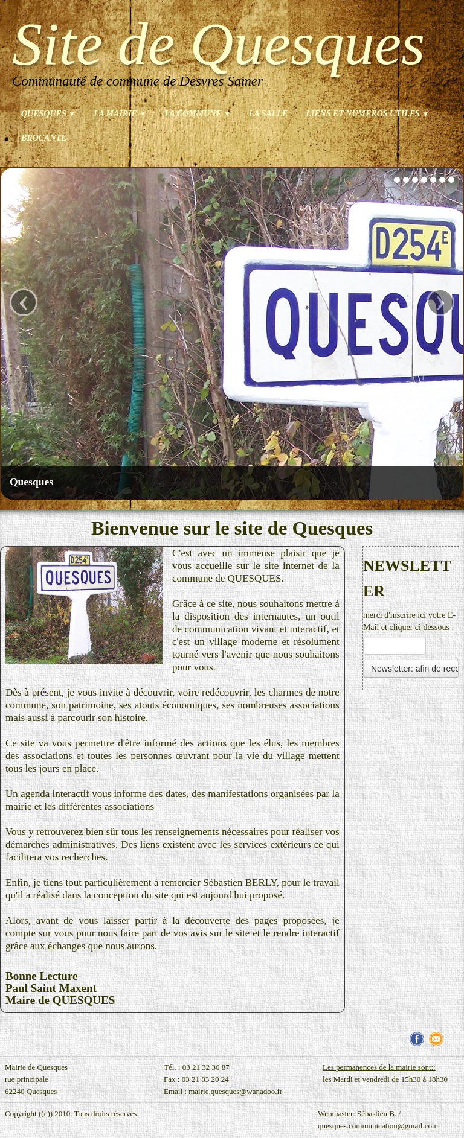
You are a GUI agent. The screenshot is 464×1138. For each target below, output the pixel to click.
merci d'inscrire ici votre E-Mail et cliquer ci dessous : (409, 621)
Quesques (48, 113)
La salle (268, 113)
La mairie (120, 113)
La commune (197, 113)
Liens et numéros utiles (367, 113)
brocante (43, 137)
